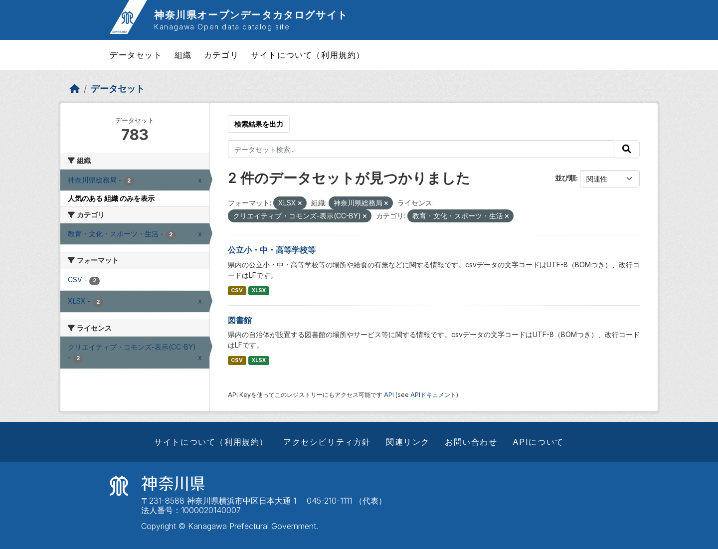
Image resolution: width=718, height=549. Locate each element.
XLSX (259, 290)
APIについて (538, 442)
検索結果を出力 (258, 124)
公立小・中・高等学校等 (272, 250)
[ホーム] (75, 88)
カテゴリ (221, 55)
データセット (136, 55)
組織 (183, 55)
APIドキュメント (433, 394)
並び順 (565, 178)
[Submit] (627, 149)
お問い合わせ (471, 442)
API (389, 394)
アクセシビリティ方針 (327, 442)
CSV (237, 290)
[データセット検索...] (421, 149)
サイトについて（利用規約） (308, 55)
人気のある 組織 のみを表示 (111, 198)
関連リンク (408, 442)
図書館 (240, 320)
